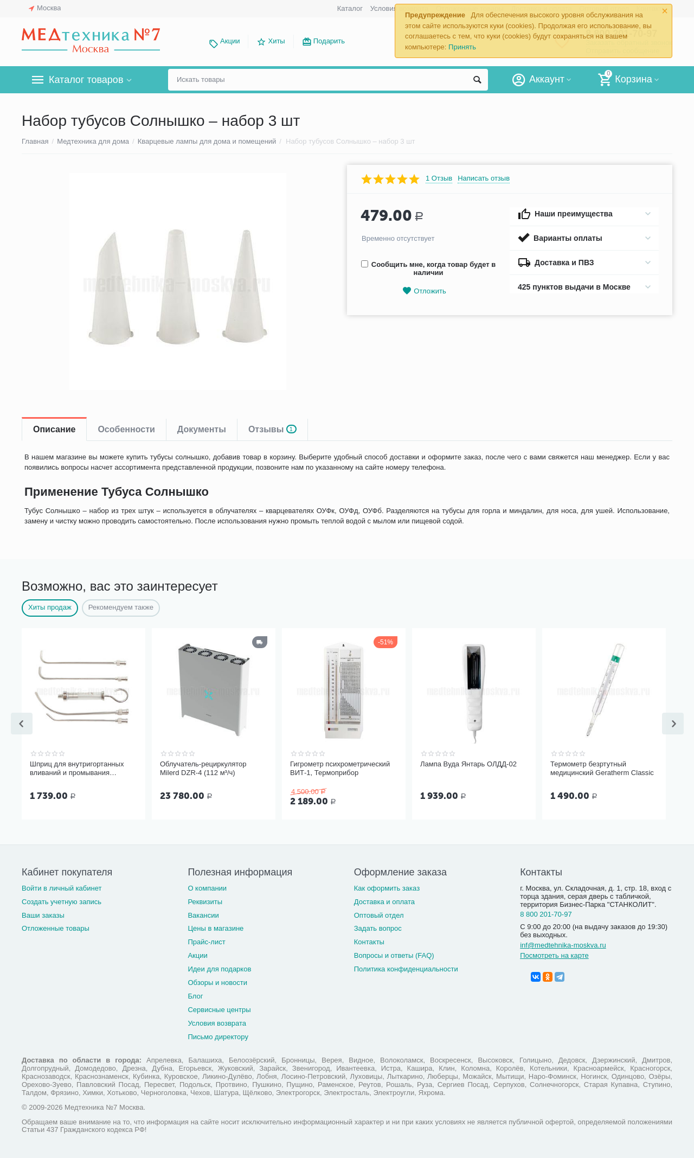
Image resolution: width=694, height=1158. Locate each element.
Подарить (329, 41)
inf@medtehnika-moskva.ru (563, 944)
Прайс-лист (206, 941)
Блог (195, 995)
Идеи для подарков (219, 968)
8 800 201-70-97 (546, 913)
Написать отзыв (484, 178)
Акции (230, 41)
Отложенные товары (55, 927)
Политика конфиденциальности (406, 968)
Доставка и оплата (384, 901)
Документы (201, 429)
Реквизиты (205, 901)
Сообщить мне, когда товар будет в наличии (428, 268)
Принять (462, 47)
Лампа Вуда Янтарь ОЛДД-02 (468, 764)
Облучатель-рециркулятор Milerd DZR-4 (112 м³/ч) (203, 768)
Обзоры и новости (217, 981)
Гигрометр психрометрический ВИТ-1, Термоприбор (340, 768)
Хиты (276, 41)
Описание (54, 429)
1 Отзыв (439, 178)
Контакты (369, 941)
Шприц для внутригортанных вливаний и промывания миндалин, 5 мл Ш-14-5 (77, 768)
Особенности (126, 429)
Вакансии (203, 914)
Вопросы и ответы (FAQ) (394, 954)
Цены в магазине (215, 927)
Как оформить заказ (387, 887)
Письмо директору (218, 1036)
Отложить (424, 291)
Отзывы (272, 429)
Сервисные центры (219, 1009)
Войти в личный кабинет (62, 887)
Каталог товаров (86, 79)
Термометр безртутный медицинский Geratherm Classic (602, 768)
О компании (207, 887)
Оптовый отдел (379, 914)
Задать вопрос (378, 927)
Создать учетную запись (61, 901)
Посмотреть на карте (554, 954)
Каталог (350, 8)
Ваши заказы (43, 914)
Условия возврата (217, 1022)
